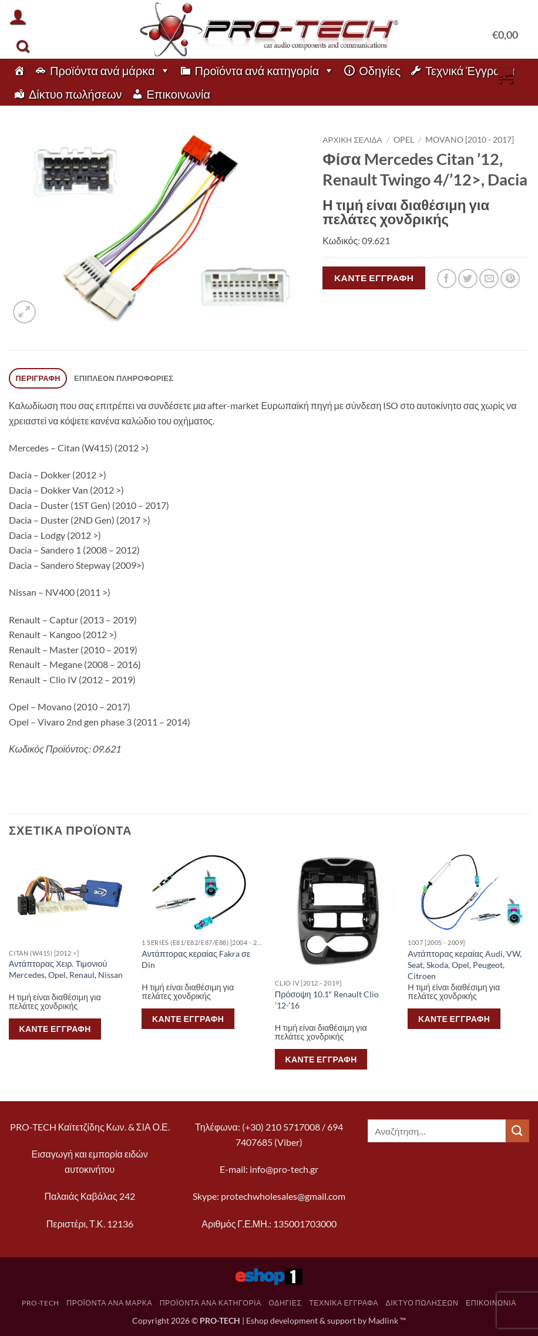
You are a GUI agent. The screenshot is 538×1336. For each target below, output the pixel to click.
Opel (404, 139)
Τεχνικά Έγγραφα (470, 70)
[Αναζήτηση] (22, 46)
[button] (17, 16)
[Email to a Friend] (489, 278)
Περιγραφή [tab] (38, 378)
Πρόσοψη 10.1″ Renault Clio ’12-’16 (327, 999)
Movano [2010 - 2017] (469, 139)
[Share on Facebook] (446, 278)
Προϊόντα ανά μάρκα (110, 70)
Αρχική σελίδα (352, 139)
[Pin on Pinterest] (510, 278)
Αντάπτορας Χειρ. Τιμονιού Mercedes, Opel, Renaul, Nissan (66, 969)
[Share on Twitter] (468, 278)
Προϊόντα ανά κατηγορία (265, 70)
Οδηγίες (380, 70)
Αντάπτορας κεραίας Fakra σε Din (196, 959)
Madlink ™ (387, 1320)
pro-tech (40, 1302)
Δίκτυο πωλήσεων (75, 94)
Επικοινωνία (179, 94)
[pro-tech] (19, 70)
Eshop (257, 1320)
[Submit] (517, 1130)
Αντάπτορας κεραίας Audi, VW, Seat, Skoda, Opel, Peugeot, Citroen (465, 964)
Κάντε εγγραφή (373, 277)
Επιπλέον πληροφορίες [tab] (123, 378)
